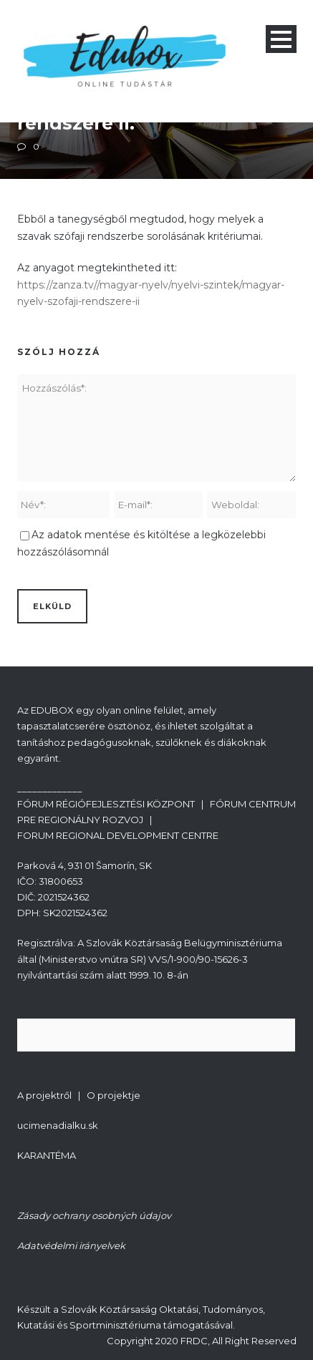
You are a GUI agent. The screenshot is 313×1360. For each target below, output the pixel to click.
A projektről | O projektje (78, 1095)
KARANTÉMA (46, 1155)
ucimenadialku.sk (57, 1125)
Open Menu (281, 39)
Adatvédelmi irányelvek (71, 1245)
